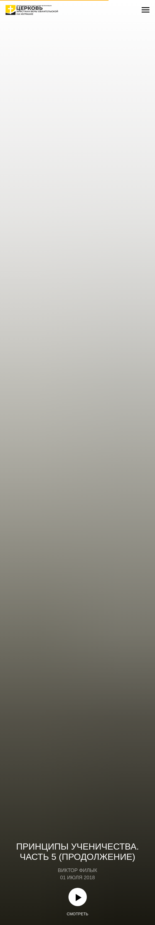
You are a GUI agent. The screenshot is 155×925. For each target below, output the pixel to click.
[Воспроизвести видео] (77, 897)
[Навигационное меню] (145, 10)
